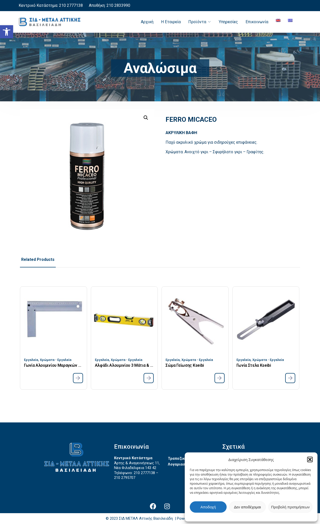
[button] (309, 459)
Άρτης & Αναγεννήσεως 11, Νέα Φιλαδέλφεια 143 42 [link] (137, 465)
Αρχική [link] (147, 21)
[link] (6, 31)
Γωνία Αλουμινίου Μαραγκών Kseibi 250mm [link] (53, 365)
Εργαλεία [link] (31, 360)
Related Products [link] (38, 259)
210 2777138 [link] (71, 5)
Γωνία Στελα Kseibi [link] (253, 365)
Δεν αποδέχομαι (247, 507)
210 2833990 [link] (117, 5)
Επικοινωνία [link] (257, 21)
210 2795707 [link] (124, 477)
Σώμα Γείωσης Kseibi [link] (185, 365)
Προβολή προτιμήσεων (290, 507)
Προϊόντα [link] (197, 21)
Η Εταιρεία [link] (171, 21)
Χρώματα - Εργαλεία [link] (55, 360)
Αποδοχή (208, 507)
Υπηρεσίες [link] (228, 21)
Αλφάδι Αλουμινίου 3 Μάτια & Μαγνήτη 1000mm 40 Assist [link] (124, 365)
